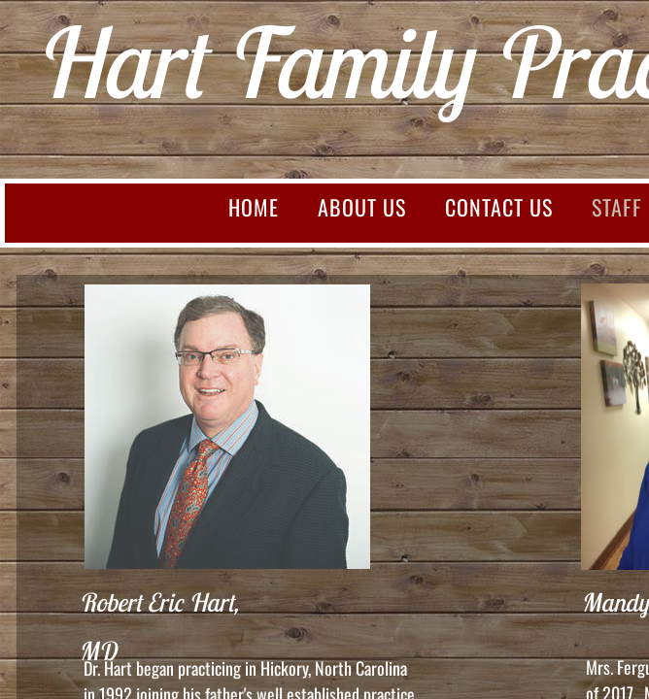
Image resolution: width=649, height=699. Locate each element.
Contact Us (499, 206)
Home (253, 206)
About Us (362, 206)
